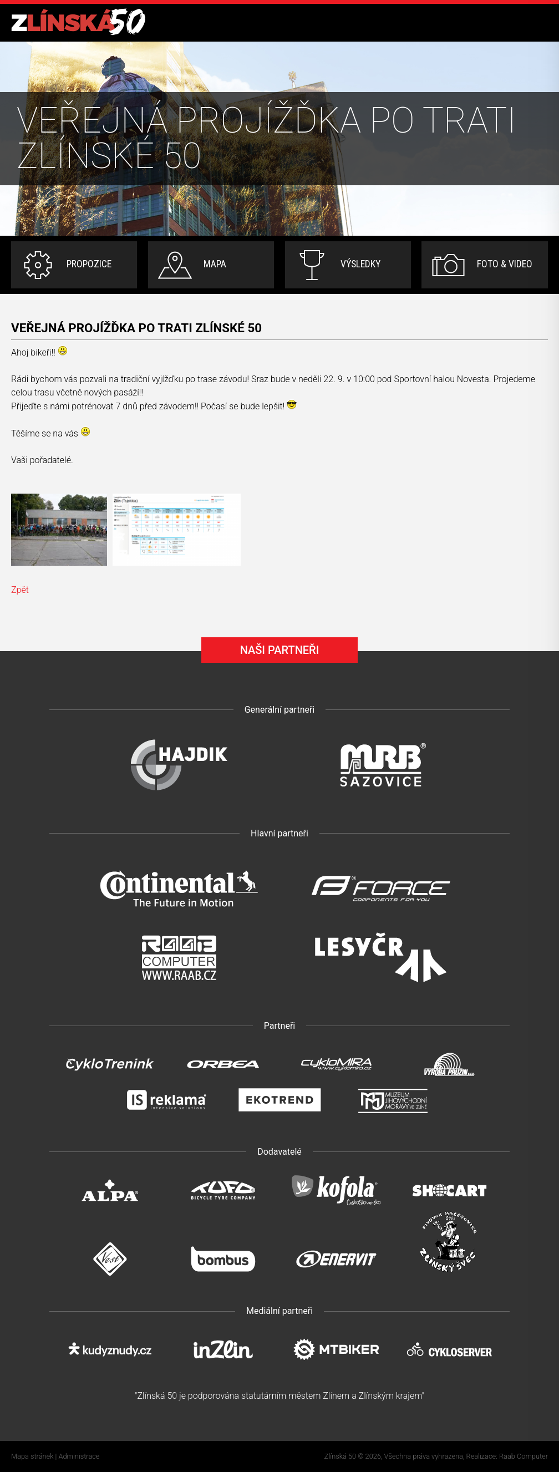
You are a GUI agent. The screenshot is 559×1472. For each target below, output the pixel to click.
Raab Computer (523, 1456)
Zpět (20, 590)
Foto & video (504, 264)
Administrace (79, 1456)
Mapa (215, 264)
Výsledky (360, 264)
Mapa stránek (32, 1456)
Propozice (89, 264)
